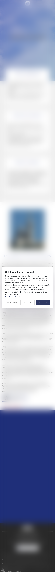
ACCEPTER (43, 302)
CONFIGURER (12, 302)
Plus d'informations (12, 296)
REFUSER (27, 302)
